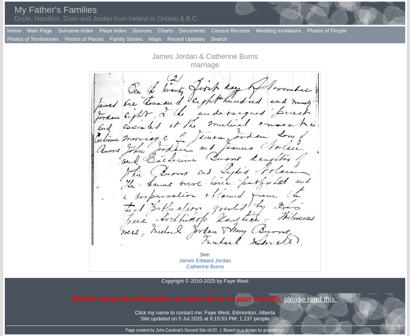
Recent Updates (186, 39)
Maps (155, 39)
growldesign (273, 330)
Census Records (230, 31)
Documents (192, 31)
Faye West (217, 313)
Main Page (39, 31)
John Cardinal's (169, 330)
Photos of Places (84, 39)
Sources (142, 31)
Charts (165, 31)
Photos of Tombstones (32, 39)
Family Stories (126, 39)
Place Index (113, 31)
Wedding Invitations (278, 31)
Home (14, 31)
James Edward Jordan (205, 261)
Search (219, 39)
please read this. (310, 299)
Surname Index (75, 31)
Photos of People (327, 31)
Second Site (195, 330)
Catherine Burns (205, 267)
